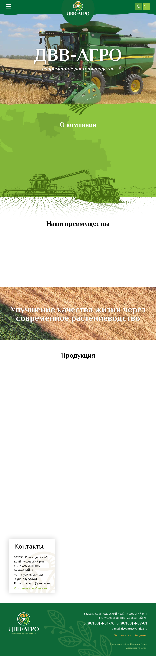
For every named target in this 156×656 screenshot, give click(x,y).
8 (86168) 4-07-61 (25, 579)
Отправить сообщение (30, 588)
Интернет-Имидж (138, 644)
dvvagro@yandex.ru (37, 583)
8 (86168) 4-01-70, (32, 575)
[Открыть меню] (8, 6)
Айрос (144, 647)
